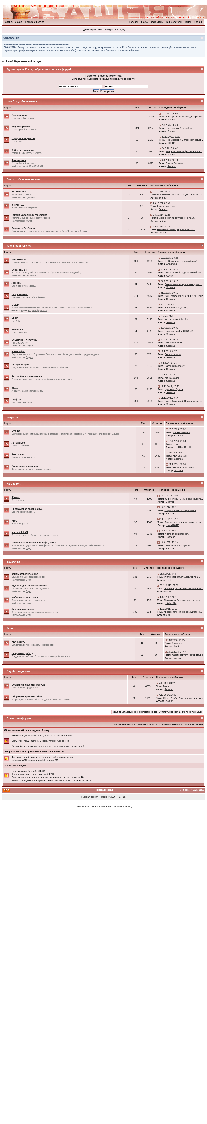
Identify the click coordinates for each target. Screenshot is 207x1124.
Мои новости (19, 259)
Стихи (176, 444)
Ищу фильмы (180, 455)
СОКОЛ (171, 143)
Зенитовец (31, 275)
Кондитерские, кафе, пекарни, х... (184, 151)
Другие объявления (23, 609)
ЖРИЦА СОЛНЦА (34, 166)
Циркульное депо (166, 206)
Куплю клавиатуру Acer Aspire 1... (182, 577)
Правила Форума (34, 22)
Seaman (171, 119)
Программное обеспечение (27, 509)
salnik (168, 591)
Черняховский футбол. (177, 319)
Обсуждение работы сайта (27, 696)
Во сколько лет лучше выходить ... (183, 284)
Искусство (13, 417)
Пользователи (174, 22)
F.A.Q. (144, 22)
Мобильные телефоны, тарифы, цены (34, 542)
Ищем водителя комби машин (188, 655)
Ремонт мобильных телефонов (29, 215)
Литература (18, 442)
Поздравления (20, 294)
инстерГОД (18, 205)
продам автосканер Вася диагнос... (183, 611)
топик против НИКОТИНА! (179, 331)
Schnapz (170, 287)
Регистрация (117, 30)
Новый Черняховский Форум (23, 61)
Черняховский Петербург (179, 128)
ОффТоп (16, 399)
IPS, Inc (121, 797)
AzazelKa (79, 777)
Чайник (162, 221)
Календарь (157, 22)
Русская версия (89, 797)
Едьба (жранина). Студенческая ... (183, 401)
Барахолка (13, 561)
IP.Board (103, 797)
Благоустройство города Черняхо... (184, 116)
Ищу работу (18, 642)
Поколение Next (173, 342)
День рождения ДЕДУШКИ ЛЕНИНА (184, 296)
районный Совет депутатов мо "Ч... (176, 229)
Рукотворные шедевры (25, 466)
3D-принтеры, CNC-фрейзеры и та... (183, 499)
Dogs (28, 548)
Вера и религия (173, 354)
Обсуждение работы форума (28, 684)
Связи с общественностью (23, 179)
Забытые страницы (23, 150)
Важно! (167, 686)
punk (167, 615)
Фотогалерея (19, 160)
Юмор (15, 388)
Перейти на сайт (13, 22)
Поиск (187, 22)
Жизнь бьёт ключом (19, 245)
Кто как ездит (172, 377)
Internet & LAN (20, 532)
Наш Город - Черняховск (22, 101)
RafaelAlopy (18, 760)
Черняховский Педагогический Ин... (184, 272)
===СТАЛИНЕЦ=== (184, 447)
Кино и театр (19, 454)
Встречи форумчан (37, 310)
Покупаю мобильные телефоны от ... (183, 600)
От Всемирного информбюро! (181, 261)
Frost (168, 580)
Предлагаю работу (22, 653)
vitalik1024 (170, 603)
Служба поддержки (18, 671)
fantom (162, 232)
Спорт (15, 317)
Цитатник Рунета (174, 389)
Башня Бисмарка (175, 163)
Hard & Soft (13, 483)
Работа (11, 628)
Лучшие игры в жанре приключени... (183, 522)
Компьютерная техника (25, 574)
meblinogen (35, 760)
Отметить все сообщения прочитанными (180, 712)
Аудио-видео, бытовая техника (29, 585)
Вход (107, 30)
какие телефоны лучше (176, 545)
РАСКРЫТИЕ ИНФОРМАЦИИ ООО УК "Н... (180, 194)
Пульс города (19, 115)
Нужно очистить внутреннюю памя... (176, 218)
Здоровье (17, 329)
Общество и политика (24, 340)
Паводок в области (175, 366)
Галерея (134, 22)
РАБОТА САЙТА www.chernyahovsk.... (183, 698)
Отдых (15, 304)
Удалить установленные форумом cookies (135, 712)
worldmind (171, 264)
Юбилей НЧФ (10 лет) (176, 307)
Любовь (16, 283)
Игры (15, 520)
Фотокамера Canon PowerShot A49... (183, 588)
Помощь (198, 22)
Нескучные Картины (183, 467)
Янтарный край (20, 364)
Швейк (176, 646)
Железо (16, 497)
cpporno (51, 760)
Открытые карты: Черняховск (180, 510)
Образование (19, 270)
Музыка (16, 431)
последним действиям (46, 746)
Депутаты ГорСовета (23, 228)
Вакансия (177, 643)
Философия (18, 351)
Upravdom (30, 197)
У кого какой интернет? (176, 533)
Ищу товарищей (21, 126)
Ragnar (29, 345)
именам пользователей (71, 746)
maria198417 (172, 525)
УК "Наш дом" (19, 191)
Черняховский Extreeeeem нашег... (184, 140)
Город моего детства (23, 138)
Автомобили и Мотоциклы (27, 376)
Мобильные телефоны (25, 597)
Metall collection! (181, 432)
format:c (29, 221)
